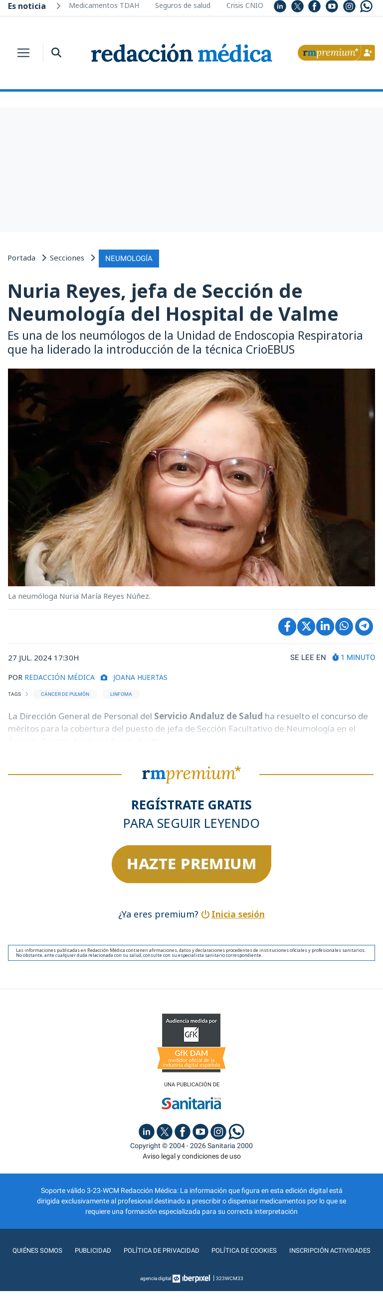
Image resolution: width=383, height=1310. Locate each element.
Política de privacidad (207, 1250)
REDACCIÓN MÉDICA (61, 675)
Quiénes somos (82, 1250)
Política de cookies (293, 1250)
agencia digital (155, 1297)
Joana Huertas (146, 675)
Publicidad (138, 1250)
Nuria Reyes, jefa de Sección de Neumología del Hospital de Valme (173, 300)
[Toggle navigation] (23, 52)
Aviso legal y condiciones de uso (192, 1155)
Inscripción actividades (191, 1270)
